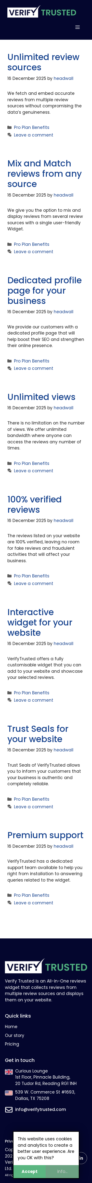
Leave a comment (33, 135)
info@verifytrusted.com (40, 1109)
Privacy (12, 1141)
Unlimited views (41, 397)
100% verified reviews (34, 504)
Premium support (45, 835)
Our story (14, 1035)
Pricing (12, 1044)
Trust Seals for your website (37, 734)
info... (62, 1171)
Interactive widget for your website (39, 622)
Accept (30, 1171)
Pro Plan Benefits (31, 127)
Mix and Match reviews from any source (44, 173)
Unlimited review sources (43, 62)
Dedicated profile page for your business (44, 290)
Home (11, 1027)
